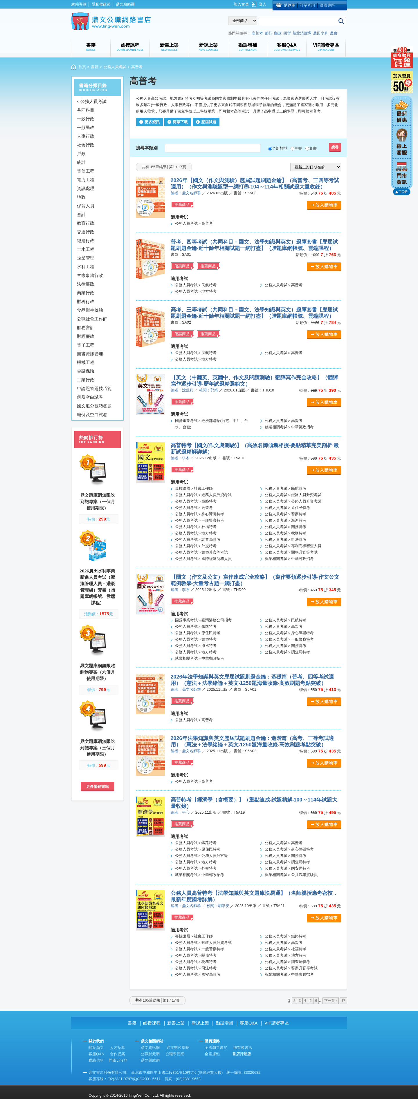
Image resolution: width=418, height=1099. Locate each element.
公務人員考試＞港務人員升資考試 (203, 495)
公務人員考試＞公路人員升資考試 (293, 501)
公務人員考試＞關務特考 (285, 527)
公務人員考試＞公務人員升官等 (201, 855)
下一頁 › (330, 1001)
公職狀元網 (150, 1054)
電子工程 (85, 344)
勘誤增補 (224, 1022)
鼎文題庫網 (150, 1060)
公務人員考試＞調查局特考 (197, 539)
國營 (287, 33)
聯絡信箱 (96, 1060)
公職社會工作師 (92, 318)
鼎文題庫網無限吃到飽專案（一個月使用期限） (97, 501)
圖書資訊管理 (90, 353)
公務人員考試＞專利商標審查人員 (293, 546)
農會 (334, 33)
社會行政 (85, 144)
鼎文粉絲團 (125, 4)
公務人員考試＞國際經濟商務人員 (203, 558)
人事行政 (85, 136)
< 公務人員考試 (92, 101)
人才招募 (117, 1047)
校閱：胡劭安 (218, 906)
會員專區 (327, 5)
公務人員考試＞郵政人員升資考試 (203, 942)
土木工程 (85, 249)
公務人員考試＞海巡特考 (285, 520)
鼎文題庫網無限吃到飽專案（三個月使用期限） (97, 748)
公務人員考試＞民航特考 (196, 285)
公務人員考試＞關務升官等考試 (291, 552)
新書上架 (176, 1022)
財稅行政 (85, 301)
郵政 (278, 33)
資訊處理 (85, 188)
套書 (313, 148)
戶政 (81, 153)
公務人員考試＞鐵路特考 (196, 501)
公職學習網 (174, 1054)
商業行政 (85, 292)
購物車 (289, 5)
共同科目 (85, 110)
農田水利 (320, 33)
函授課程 (152, 1022)
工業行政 (85, 379)
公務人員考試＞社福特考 (196, 527)
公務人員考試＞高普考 (194, 223)
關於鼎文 (96, 1047)
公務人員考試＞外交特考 (196, 546)
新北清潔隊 (302, 33)
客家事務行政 (90, 275)
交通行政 (85, 231)
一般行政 (85, 118)
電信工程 (85, 170)
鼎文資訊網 (150, 1047)
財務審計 (85, 327)
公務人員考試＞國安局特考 (287, 868)
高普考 (257, 33)
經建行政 (85, 240)
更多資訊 (152, 122)
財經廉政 (85, 336)
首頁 (82, 67)
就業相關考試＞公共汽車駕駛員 (291, 875)
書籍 (94, 67)
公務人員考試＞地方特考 (196, 291)
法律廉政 (85, 284)
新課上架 (200, 1022)
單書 (298, 148)
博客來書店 (242, 1047)
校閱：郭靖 (208, 390)
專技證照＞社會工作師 (194, 488)
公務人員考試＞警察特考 (285, 514)
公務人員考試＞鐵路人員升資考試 (293, 495)
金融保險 (85, 371)
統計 (81, 162)
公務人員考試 (115, 67)
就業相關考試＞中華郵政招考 (289, 427)
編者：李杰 (180, 458)
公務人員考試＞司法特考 (285, 539)
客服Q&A (249, 1022)
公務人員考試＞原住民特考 (287, 507)
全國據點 (212, 1054)
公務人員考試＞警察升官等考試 (201, 552)
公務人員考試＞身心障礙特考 (199, 514)
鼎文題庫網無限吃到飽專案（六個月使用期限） (97, 672)
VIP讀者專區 (276, 1022)
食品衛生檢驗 (90, 310)
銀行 (268, 33)
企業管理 (85, 257)
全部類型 (279, 148)
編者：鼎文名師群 (186, 193)
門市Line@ (118, 1060)
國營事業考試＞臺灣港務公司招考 (203, 620)
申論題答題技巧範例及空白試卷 (94, 393)
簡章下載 (180, 122)
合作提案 (117, 1054)
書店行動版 (241, 1054)
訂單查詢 (307, 5)
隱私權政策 (101, 4)
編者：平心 (180, 812)
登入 (262, 4)
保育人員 (85, 205)
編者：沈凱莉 (182, 390)
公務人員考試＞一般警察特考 (199, 520)
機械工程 (85, 362)
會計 (81, 214)
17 (343, 1001)
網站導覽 (79, 4)
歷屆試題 (208, 122)
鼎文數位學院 (178, 1047)
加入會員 (241, 4)
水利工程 (85, 266)
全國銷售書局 (216, 1047)
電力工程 (85, 179)
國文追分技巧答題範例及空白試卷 (94, 410)
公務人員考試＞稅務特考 (285, 533)
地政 (81, 197)
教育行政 (85, 223)
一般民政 (85, 127)
